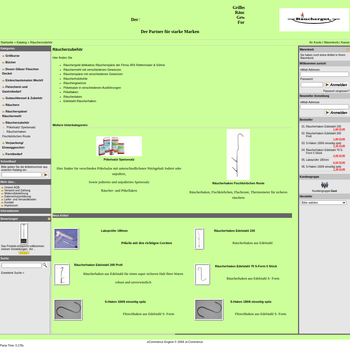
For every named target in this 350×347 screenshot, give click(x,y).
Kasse (345, 42)
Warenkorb (331, 42)
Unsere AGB (12, 187)
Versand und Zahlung (17, 190)
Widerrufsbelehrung (16, 193)
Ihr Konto (315, 42)
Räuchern (12, 104)
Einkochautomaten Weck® (24, 80)
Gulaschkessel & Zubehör (23, 98)
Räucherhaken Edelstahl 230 (234, 230)
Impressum (11, 205)
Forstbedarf (13, 154)
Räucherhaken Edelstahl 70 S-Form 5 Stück (246, 266)
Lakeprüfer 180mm (114, 230)
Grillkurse (12, 55)
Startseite (7, 42)
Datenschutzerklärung (17, 196)
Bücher (10, 62)
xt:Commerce (194, 341)
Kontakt (9, 202)
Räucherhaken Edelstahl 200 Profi (98, 264)
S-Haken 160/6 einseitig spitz (125, 301)
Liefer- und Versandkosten (20, 199)
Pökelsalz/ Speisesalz (21, 127)
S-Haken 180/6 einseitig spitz (250, 301)
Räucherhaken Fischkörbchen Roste (238, 183)
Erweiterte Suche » (12, 272)
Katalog (22, 42)
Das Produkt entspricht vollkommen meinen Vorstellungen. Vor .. (22, 248)
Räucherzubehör (41, 42)
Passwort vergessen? (336, 91)
